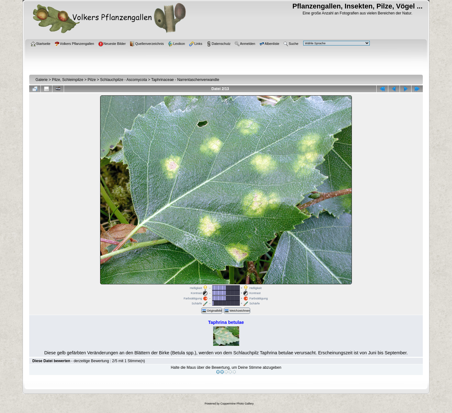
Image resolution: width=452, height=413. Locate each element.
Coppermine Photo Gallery (237, 403)
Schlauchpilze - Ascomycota (123, 80)
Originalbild (212, 310)
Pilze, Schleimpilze (67, 80)
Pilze (92, 80)
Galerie (41, 80)
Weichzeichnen (237, 310)
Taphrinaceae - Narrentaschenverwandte (185, 80)
